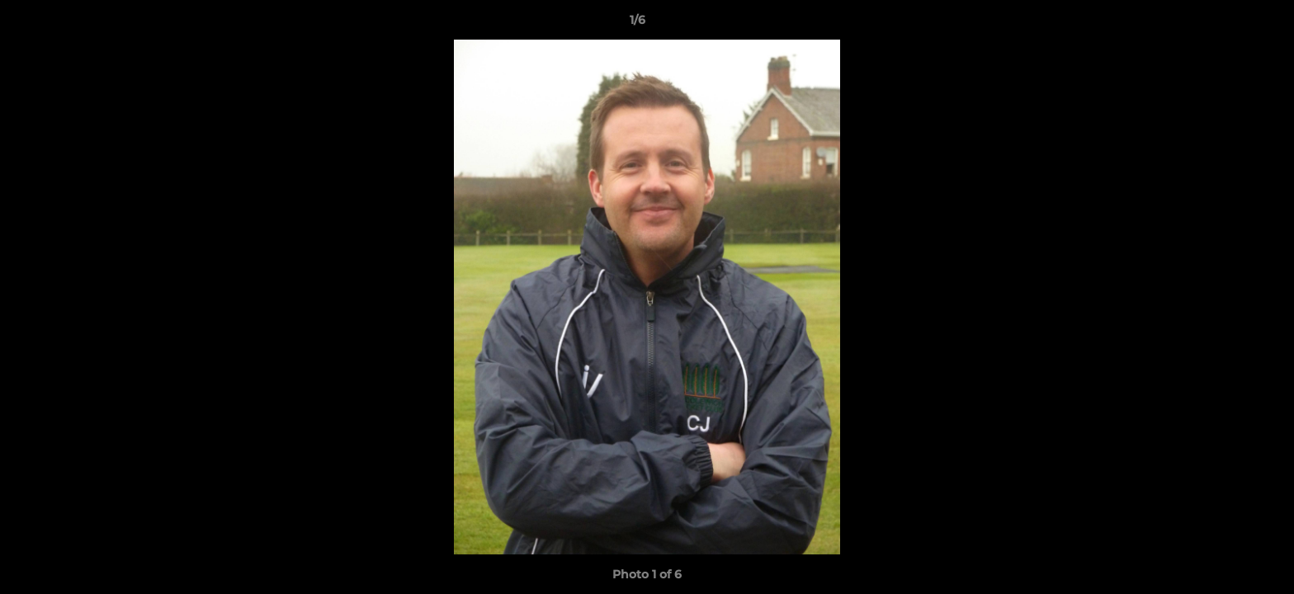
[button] (1225, 23)
